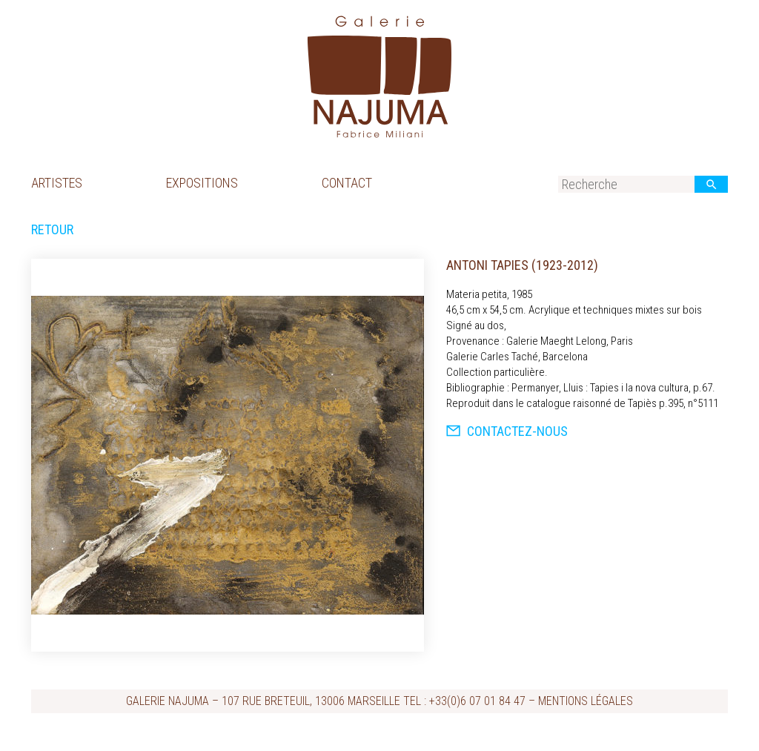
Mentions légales (585, 701)
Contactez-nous (507, 431)
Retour (52, 229)
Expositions (202, 183)
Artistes (56, 183)
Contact (347, 183)
